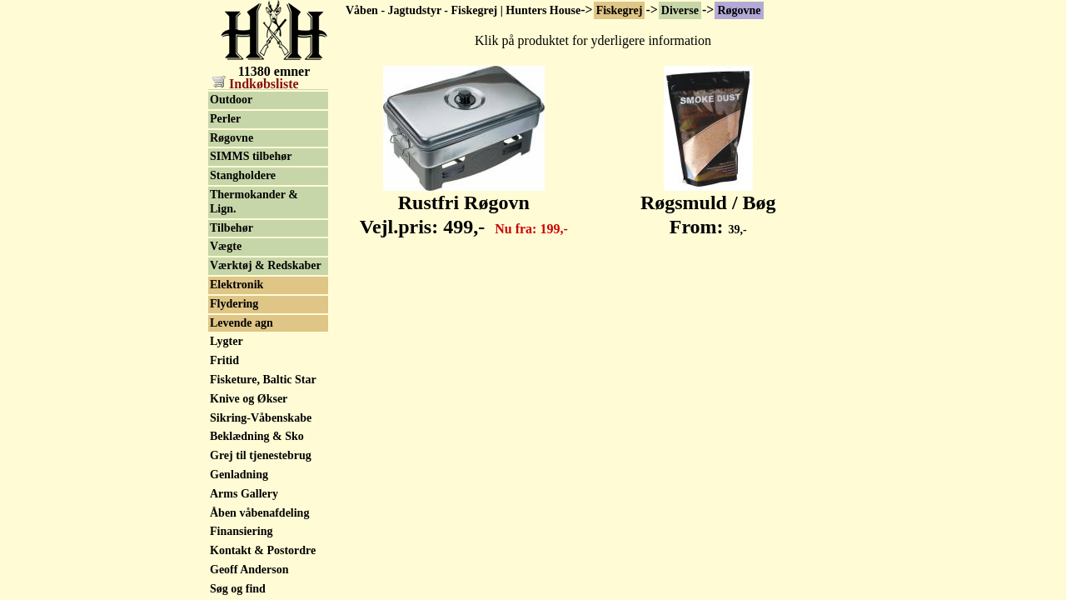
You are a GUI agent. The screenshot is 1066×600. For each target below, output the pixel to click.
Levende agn (241, 323)
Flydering (234, 304)
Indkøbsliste (255, 84)
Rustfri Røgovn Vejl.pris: (464, 205)
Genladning (239, 474)
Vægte (226, 246)
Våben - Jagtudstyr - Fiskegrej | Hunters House (463, 10)
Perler (225, 118)
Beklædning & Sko (257, 436)
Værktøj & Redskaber (265, 265)
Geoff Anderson (249, 569)
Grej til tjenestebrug (260, 455)
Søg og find (238, 588)
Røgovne (738, 10)
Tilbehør (231, 228)
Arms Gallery (244, 494)
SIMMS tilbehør (250, 156)
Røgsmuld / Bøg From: (708, 205)
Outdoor (231, 99)
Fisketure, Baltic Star (263, 379)
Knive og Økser (248, 398)
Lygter (226, 341)
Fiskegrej (619, 10)
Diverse (680, 10)
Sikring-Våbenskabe (260, 418)
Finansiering (241, 531)
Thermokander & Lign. (254, 201)
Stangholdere (243, 175)
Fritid (224, 360)
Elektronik (236, 284)
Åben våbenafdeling (259, 513)
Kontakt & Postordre (263, 550)
